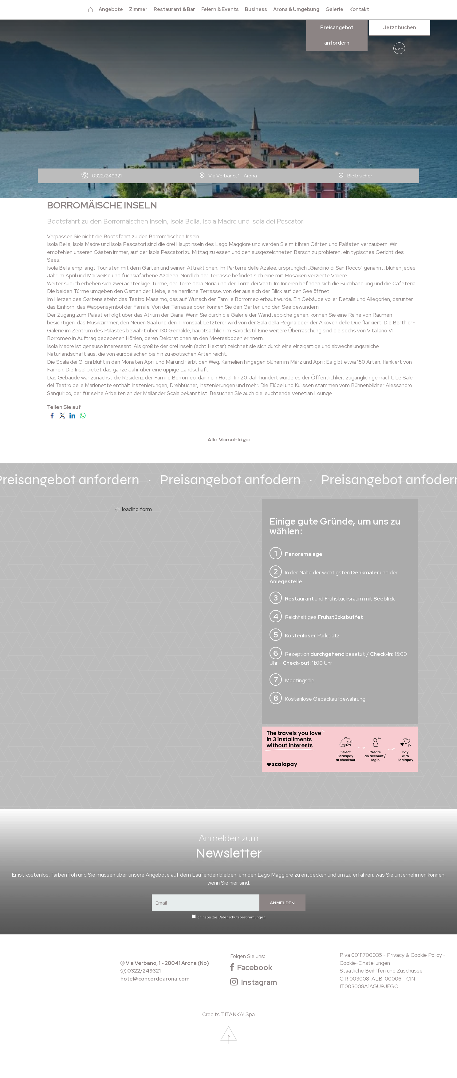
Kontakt (359, 9)
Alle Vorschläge (228, 440)
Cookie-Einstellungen (365, 963)
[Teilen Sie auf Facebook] (52, 415)
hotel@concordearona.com (155, 978)
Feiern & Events (220, 9)
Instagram (253, 982)
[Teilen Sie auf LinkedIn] (72, 415)
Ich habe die (231, 917)
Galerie (334, 9)
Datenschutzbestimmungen (242, 917)
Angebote (111, 9)
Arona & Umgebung (296, 9)
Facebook (251, 968)
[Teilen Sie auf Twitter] (62, 415)
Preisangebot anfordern (336, 35)
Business (256, 9)
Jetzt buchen (399, 27)
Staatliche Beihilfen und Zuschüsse (381, 971)
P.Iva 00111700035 (361, 955)
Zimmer (138, 9)
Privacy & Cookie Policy (414, 955)
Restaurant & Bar (174, 9)
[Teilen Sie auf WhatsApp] (82, 415)
